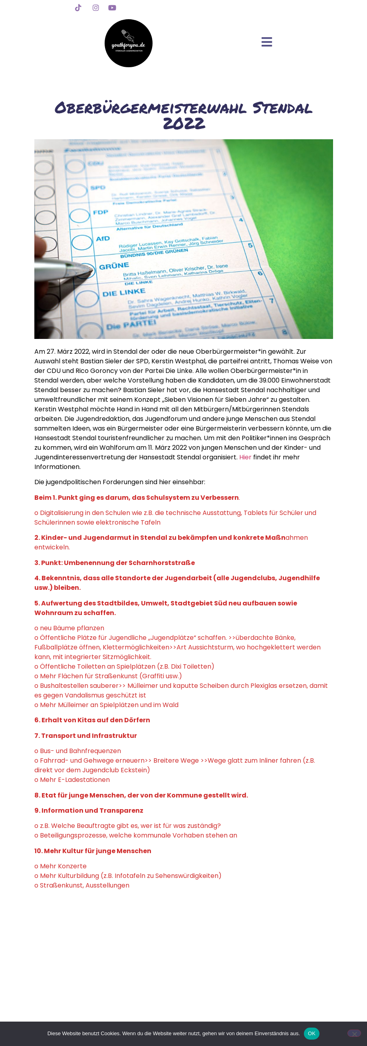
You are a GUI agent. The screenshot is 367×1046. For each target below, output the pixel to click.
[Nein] (354, 1033)
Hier (246, 457)
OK (311, 1033)
